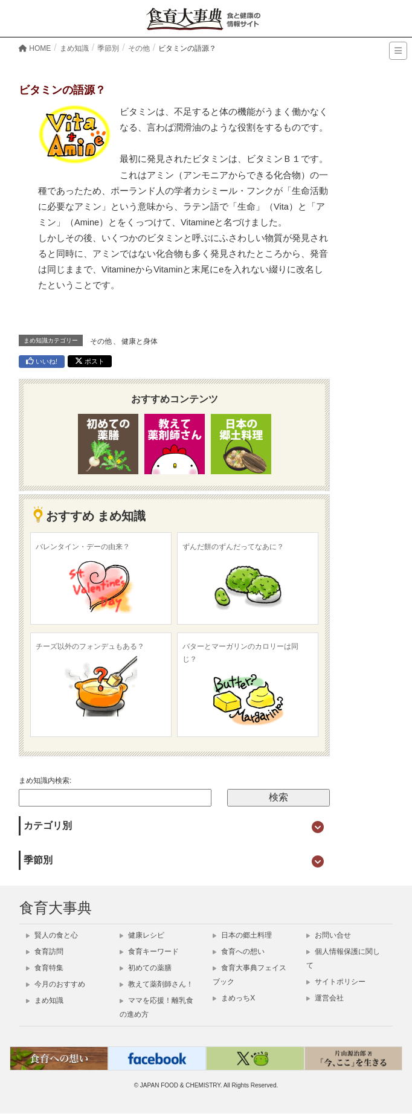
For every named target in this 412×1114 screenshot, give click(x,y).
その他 (101, 342)
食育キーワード (149, 952)
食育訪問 (44, 952)
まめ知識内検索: (45, 781)
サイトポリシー (335, 982)
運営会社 (325, 998)
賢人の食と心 (52, 936)
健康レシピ (142, 936)
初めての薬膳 (146, 968)
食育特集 (44, 968)
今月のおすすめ (55, 984)
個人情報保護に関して (343, 959)
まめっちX (234, 998)
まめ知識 (44, 1001)
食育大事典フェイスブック (249, 975)
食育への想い (239, 952)
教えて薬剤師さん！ (156, 984)
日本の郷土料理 (242, 936)
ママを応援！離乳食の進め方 (156, 1008)
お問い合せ (328, 936)
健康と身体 (139, 342)
